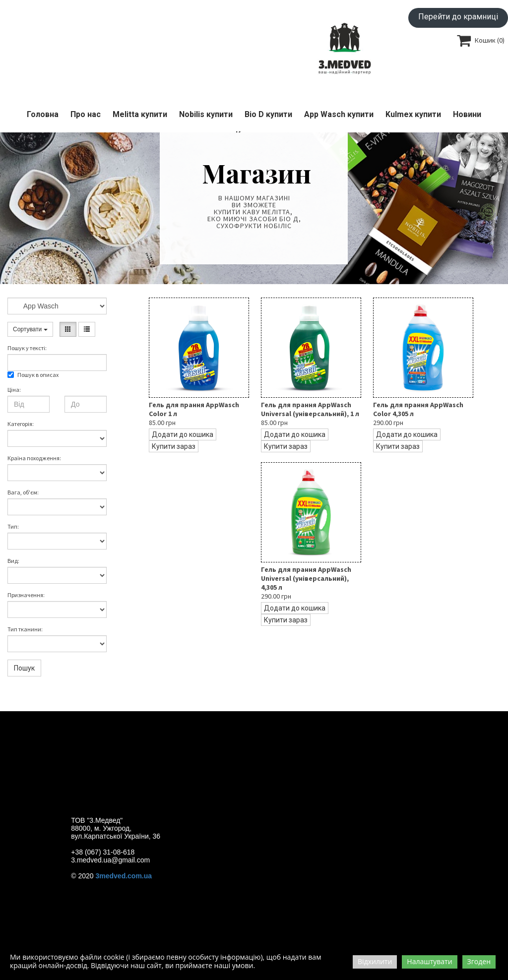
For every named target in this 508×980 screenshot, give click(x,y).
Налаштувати (429, 961)
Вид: (13, 560)
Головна (43, 114)
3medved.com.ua (124, 876)
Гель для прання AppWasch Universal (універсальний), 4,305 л (306, 578)
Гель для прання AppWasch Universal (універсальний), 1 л (310, 409)
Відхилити (375, 961)
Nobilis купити (206, 114)
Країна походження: (34, 458)
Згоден (479, 961)
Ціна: (14, 389)
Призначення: (26, 595)
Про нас (85, 114)
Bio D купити (268, 114)
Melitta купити (140, 114)
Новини (467, 114)
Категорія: (20, 424)
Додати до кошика (182, 434)
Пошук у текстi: (27, 348)
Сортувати (30, 329)
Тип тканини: (25, 629)
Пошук (24, 668)
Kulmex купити (413, 114)
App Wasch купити (339, 114)
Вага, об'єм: (23, 492)
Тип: (13, 526)
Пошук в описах (33, 374)
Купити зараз (173, 446)
